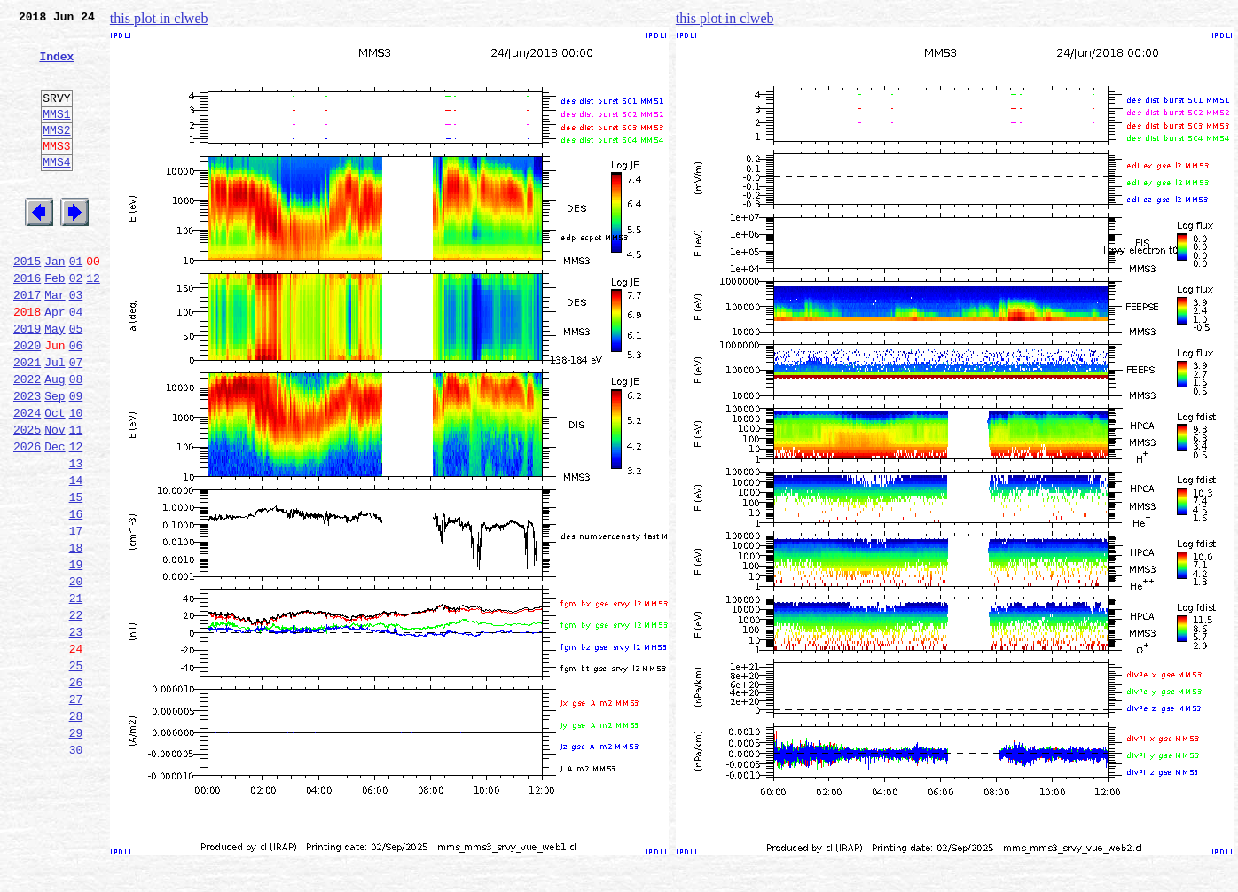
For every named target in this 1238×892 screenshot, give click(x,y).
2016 (27, 323)
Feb (54, 323)
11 (76, 498)
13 (76, 537)
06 (76, 401)
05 (76, 381)
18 (76, 635)
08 (76, 440)
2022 (27, 440)
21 (76, 693)
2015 (27, 303)
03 (76, 342)
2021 (27, 420)
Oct (54, 479)
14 (76, 557)
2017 (27, 342)
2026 (27, 518)
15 (76, 576)
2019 (27, 381)
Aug (54, 440)
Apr (54, 362)
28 (76, 830)
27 (76, 810)
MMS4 (56, 191)
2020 (27, 401)
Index (56, 66)
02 (76, 323)
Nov (54, 498)
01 (76, 303)
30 (76, 869)
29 (76, 849)
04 (76, 362)
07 (76, 420)
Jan (54, 303)
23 (76, 732)
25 (76, 771)
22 (76, 713)
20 (76, 674)
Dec (54, 518)
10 (76, 479)
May (54, 381)
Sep (54, 459)
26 (76, 791)
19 (76, 654)
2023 (27, 459)
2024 (27, 479)
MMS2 (56, 153)
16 (76, 596)
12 (93, 323)
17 (76, 615)
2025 (27, 498)
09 (76, 459)
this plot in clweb (159, 18)
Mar (54, 342)
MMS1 (56, 135)
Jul (54, 420)
